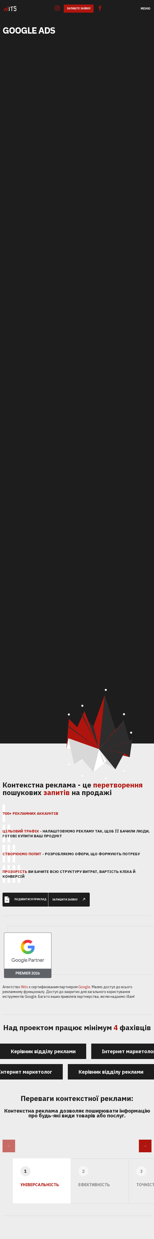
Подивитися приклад (25, 895)
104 (68, 707)
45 (131, 730)
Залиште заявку (78, 8)
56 (105, 778)
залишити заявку (71, 895)
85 (82, 700)
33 (124, 719)
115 (106, 690)
